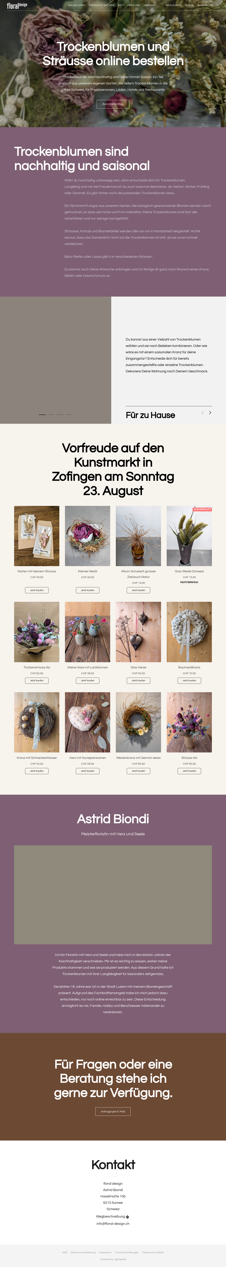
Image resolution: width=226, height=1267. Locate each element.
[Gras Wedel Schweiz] (189, 551)
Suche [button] (189, 5)
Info (121, 5)
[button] (18, 5)
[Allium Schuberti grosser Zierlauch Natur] (138, 551)
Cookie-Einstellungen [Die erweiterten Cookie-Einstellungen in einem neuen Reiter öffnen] (127, 1252)
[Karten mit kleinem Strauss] (36, 551)
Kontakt (150, 5)
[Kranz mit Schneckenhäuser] (36, 734)
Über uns (133, 5)
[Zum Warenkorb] (208, 5)
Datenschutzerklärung (83, 1252)
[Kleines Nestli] (87, 551)
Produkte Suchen (101, 5)
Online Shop (76, 5)
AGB (64, 1252)
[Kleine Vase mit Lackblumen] (87, 644)
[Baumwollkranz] (189, 644)
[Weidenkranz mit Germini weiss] (138, 734)
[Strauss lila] (189, 734)
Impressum (105, 1252)
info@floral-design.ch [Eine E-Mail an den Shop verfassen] (113, 1223)
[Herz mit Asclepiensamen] (87, 734)
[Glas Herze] (138, 644)
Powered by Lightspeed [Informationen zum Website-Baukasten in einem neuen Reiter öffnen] (113, 1259)
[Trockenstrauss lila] (36, 644)
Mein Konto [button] (174, 5)
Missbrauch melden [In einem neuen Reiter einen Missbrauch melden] (153, 1252)
